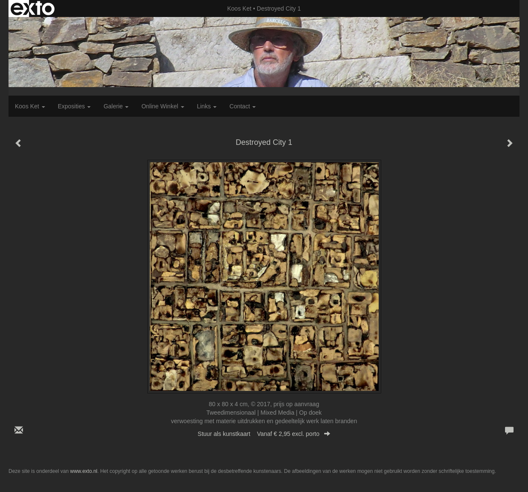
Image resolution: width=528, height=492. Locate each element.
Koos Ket (239, 8)
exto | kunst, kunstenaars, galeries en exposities (33, 8)
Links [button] (207, 106)
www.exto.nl (83, 471)
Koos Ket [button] (30, 106)
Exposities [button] (74, 106)
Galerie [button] (115, 106)
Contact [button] (242, 106)
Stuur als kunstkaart (264, 433)
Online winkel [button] (162, 106)
